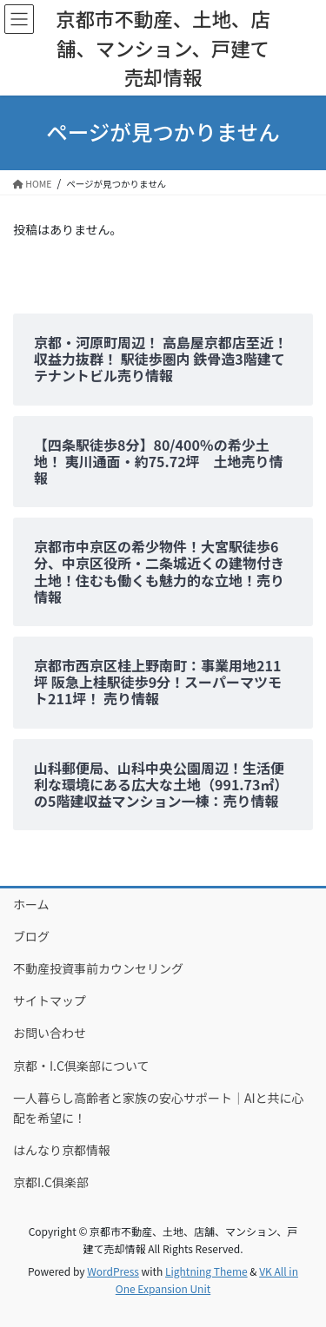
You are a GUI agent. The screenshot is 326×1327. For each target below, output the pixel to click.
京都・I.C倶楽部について (81, 1065)
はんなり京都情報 (61, 1150)
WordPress (113, 1271)
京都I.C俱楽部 (51, 1182)
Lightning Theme (206, 1271)
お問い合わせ (49, 1032)
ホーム (31, 904)
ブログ (31, 936)
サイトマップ (49, 1000)
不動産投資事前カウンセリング (98, 968)
